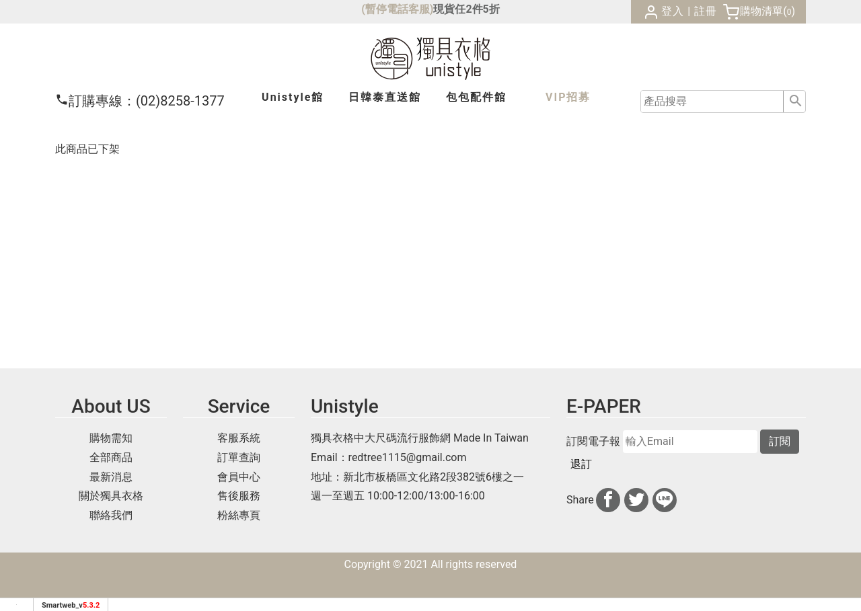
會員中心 (238, 477)
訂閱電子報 (593, 441)
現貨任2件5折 (466, 9)
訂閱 (779, 441)
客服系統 (238, 438)
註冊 (705, 11)
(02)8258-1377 (140, 101)
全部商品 (111, 457)
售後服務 (238, 495)
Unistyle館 (293, 97)
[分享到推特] (636, 500)
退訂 (581, 464)
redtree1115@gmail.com (407, 457)
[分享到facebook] (608, 500)
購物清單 (761, 11)
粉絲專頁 (238, 515)
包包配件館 (476, 97)
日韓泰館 (384, 97)
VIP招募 (568, 97)
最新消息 (111, 477)
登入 (672, 11)
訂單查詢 (238, 457)
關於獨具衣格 (111, 495)
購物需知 (111, 438)
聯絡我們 (111, 515)
